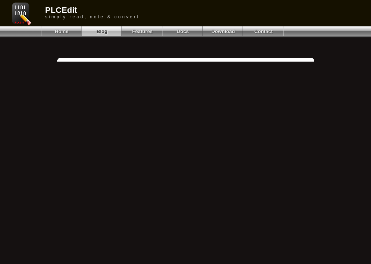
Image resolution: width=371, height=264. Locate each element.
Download (223, 31)
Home (61, 31)
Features (142, 31)
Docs (183, 31)
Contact (263, 31)
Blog (102, 31)
